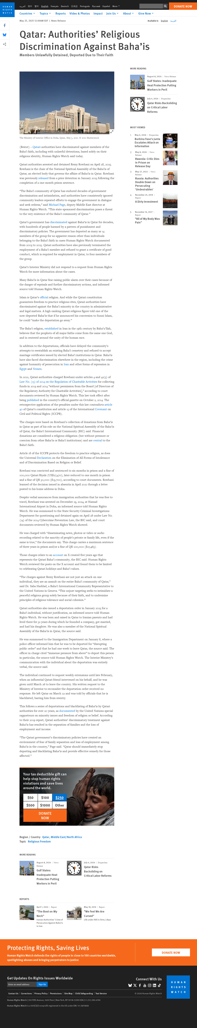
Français (55, 6)
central (97, 440)
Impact (98, 13)
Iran (66, 364)
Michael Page (57, 205)
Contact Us (13, 993)
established (51, 328)
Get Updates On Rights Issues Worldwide (40, 977)
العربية (22, 6)
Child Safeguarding (84, 993)
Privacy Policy (41, 993)
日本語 (74, 6)
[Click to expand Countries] (28, 13)
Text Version (101, 993)
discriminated (58, 222)
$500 (30, 805)
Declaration (43, 458)
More (116, 6)
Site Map (68, 993)
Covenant (100, 409)
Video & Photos (79, 13)
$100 (45, 797)
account (57, 555)
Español (106, 6)
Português (85, 6)
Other (59, 805)
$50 (30, 797)
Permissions (56, 993)
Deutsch (65, 6)
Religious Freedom (39, 841)
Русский (96, 6)
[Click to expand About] (129, 13)
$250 (59, 797)
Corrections (26, 993)
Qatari (37, 147)
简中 (30, 6)
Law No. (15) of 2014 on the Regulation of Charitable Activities (58, 382)
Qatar (45, 837)
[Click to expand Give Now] (146, 13)
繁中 (37, 6)
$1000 (45, 805)
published (32, 400)
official (43, 297)
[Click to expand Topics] (46, 13)
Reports (60, 13)
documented (67, 711)
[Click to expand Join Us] (112, 13)
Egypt (23, 369)
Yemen (37, 369)
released (43, 178)
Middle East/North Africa (66, 837)
